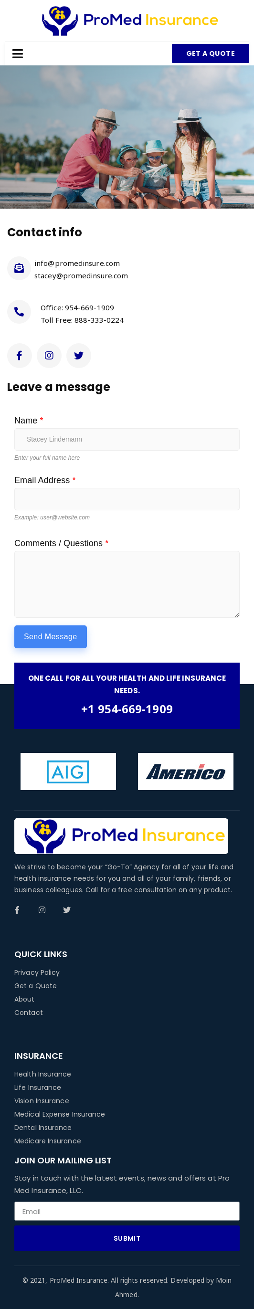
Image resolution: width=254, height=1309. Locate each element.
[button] (210, 53)
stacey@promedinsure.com (81, 275)
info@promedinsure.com (77, 263)
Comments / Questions (61, 543)
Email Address (45, 480)
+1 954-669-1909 (127, 709)
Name (28, 420)
